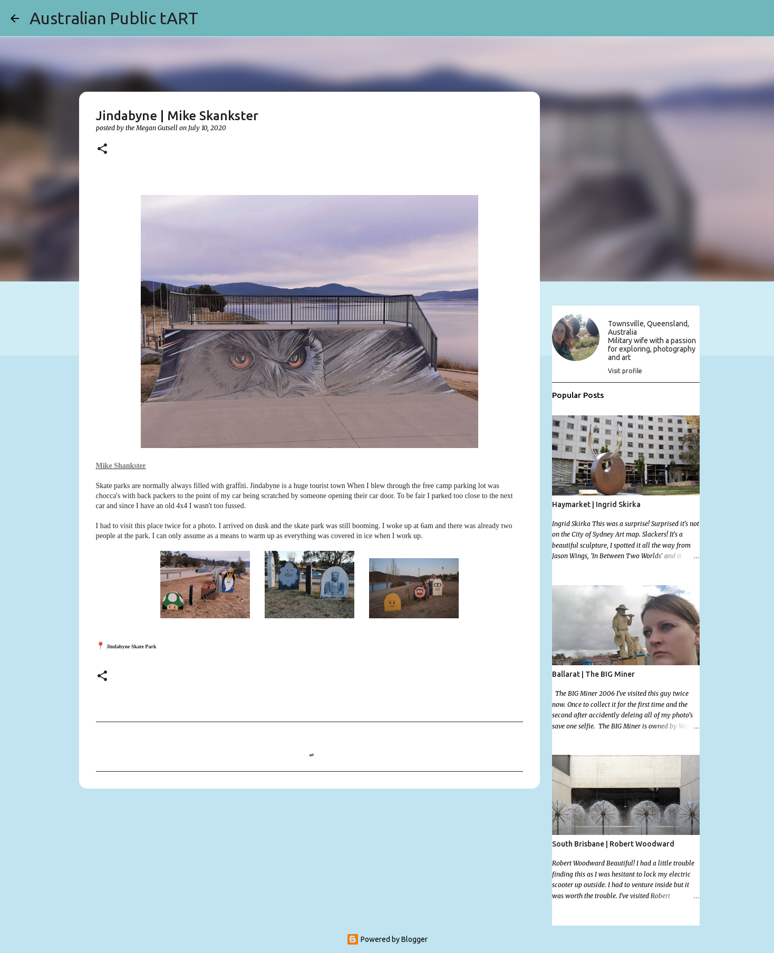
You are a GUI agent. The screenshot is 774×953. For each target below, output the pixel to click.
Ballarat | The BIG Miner (593, 674)
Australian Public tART (114, 17)
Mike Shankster (121, 466)
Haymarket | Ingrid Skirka (596, 504)
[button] (102, 149)
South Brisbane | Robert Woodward (613, 844)
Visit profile (625, 370)
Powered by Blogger (387, 939)
